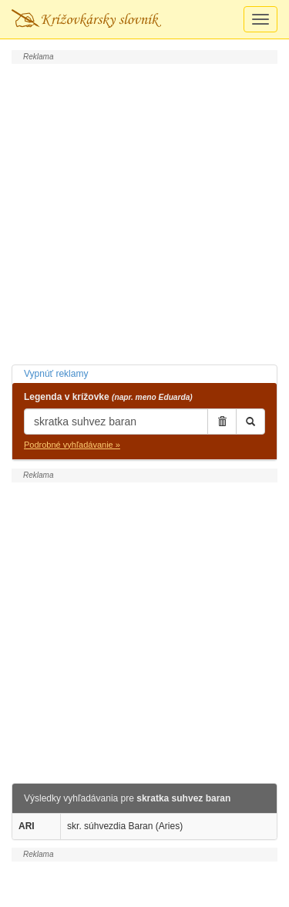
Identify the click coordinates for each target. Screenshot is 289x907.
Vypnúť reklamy (56, 373)
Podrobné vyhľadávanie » (72, 444)
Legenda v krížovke (108, 396)
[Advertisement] (144, 212)
